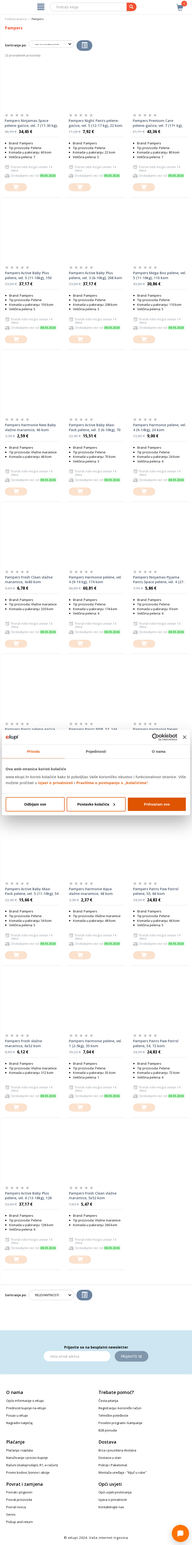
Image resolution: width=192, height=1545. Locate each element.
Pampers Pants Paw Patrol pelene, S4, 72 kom (155, 1043)
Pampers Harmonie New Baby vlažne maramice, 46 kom (30, 427)
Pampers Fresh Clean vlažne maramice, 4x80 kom (29, 579)
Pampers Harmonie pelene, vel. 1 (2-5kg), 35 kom (95, 1043)
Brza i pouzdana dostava (117, 1450)
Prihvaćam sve (157, 804)
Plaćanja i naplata (19, 1450)
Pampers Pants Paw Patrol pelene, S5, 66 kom (155, 891)
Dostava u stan (109, 1457)
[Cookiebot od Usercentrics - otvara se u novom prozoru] (155, 737)
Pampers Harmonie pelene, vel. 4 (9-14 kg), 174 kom (95, 579)
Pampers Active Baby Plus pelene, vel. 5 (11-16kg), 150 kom (28, 275)
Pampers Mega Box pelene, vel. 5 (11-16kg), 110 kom (159, 275)
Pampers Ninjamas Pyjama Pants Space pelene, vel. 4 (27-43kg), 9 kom (159, 580)
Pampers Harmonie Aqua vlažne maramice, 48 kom (91, 891)
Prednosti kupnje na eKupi (26, 1408)
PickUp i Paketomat (112, 1465)
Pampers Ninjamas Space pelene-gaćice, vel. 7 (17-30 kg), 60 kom (31, 123)
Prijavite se (131, 1356)
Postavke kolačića (96, 804)
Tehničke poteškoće (113, 1415)
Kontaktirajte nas (111, 1507)
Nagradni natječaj (19, 1423)
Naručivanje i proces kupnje (27, 1457)
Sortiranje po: (15, 45)
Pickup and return (19, 1522)
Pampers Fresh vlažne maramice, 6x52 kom (23, 1043)
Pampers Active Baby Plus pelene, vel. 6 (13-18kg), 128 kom (28, 1196)
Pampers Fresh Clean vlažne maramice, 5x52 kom (92, 1195)
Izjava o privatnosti (112, 1499)
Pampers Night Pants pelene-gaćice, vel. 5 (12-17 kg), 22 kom (95, 123)
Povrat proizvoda (19, 1499)
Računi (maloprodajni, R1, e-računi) (32, 1465)
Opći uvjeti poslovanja (115, 1492)
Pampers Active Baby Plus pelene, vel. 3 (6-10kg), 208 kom (95, 275)
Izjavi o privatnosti (55, 782)
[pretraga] (131, 7)
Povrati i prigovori (19, 1492)
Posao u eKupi (17, 1415)
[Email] (77, 1356)
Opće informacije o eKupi (25, 1400)
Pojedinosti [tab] (96, 751)
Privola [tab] (33, 751)
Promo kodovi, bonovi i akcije (28, 1472)
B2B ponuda (107, 1430)
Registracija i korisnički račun (119, 1408)
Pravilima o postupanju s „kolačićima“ (112, 782)
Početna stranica (16, 19)
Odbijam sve (35, 804)
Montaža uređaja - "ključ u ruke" (122, 1472)
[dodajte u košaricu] (16, 187)
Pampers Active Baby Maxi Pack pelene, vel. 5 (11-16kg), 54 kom (31, 891)
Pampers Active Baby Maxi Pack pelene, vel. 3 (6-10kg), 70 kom (94, 427)
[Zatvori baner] (184, 737)
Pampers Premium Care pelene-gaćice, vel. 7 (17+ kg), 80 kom (158, 123)
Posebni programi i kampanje (120, 1423)
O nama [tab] (159, 751)
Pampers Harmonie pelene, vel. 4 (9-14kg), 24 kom (159, 427)
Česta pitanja (108, 1400)
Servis (11, 1514)
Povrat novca (16, 1507)
